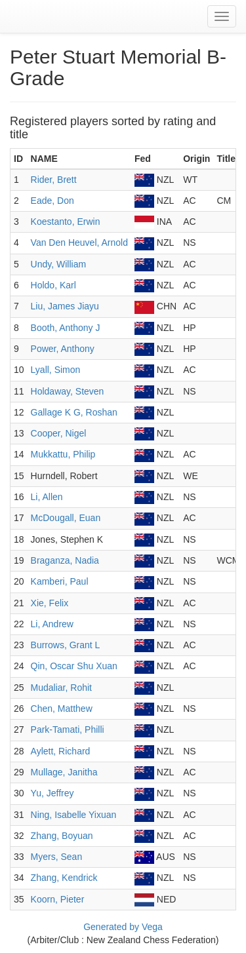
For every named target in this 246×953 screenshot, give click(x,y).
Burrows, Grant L (65, 645)
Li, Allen (47, 497)
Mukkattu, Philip (63, 454)
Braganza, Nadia (65, 560)
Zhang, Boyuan (62, 835)
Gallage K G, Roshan (74, 412)
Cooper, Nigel (59, 433)
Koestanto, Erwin (65, 221)
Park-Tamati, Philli (67, 729)
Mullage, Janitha (64, 772)
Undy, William (59, 264)
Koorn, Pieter (58, 899)
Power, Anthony (62, 348)
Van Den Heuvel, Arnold (79, 242)
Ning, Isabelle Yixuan (74, 814)
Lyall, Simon (56, 369)
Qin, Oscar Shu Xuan (74, 666)
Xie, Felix (50, 603)
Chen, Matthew (61, 708)
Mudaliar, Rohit (61, 687)
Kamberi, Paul (60, 581)
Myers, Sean (57, 856)
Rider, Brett (54, 179)
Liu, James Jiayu (65, 306)
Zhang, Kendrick (64, 877)
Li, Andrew (52, 624)
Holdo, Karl (53, 285)
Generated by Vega (123, 927)
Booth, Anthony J (65, 327)
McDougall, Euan (66, 518)
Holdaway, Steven (67, 391)
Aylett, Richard (61, 751)
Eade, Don (52, 200)
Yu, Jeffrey (52, 793)
